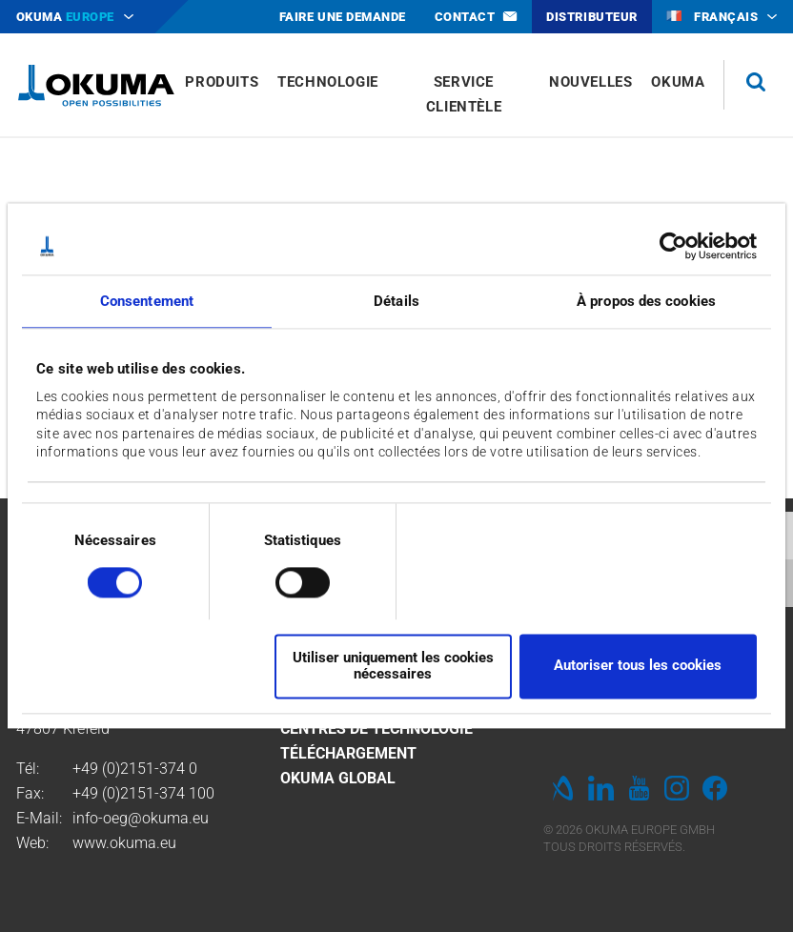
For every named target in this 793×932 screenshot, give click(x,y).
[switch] (287, 581)
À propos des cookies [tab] (646, 301)
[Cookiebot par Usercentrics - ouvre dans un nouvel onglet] (673, 246)
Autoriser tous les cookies (638, 666)
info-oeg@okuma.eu (140, 818)
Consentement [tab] (146, 301)
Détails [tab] (396, 301)
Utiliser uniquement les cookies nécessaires (393, 665)
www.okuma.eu (124, 843)
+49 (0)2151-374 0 (134, 769)
